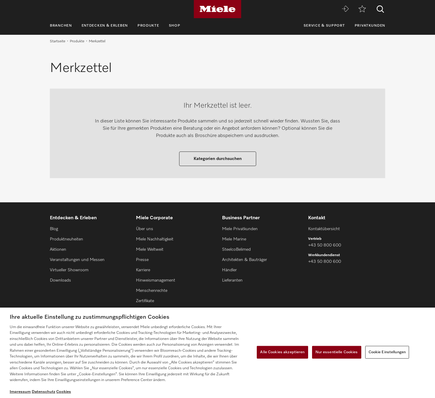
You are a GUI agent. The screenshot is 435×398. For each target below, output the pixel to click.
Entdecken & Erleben (105, 26)
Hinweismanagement (155, 280)
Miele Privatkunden (240, 229)
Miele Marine (234, 239)
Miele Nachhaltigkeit (154, 239)
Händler (229, 270)
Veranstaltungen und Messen (77, 260)
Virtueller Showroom (69, 270)
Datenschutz (43, 392)
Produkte (148, 26)
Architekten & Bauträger (244, 260)
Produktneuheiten (66, 239)
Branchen (61, 26)
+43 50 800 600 (324, 245)
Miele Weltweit (149, 249)
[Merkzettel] (362, 9)
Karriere (143, 270)
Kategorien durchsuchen (218, 159)
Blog (54, 229)
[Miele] (217, 9)
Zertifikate (145, 301)
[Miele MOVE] (345, 9)
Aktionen (58, 249)
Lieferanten (232, 280)
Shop (174, 26)
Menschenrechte (151, 291)
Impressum (20, 392)
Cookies (63, 392)
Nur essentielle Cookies (336, 352)
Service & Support (324, 26)
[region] (217, 353)
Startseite (57, 41)
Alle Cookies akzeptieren (282, 352)
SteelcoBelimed (236, 249)
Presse (142, 260)
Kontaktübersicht (324, 229)
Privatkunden (370, 26)
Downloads (60, 280)
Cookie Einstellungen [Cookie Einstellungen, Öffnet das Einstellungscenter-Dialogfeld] (387, 352)
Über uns (144, 229)
